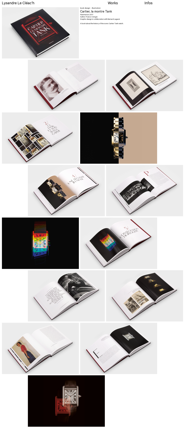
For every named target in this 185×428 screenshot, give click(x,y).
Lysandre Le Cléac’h (18, 4)
